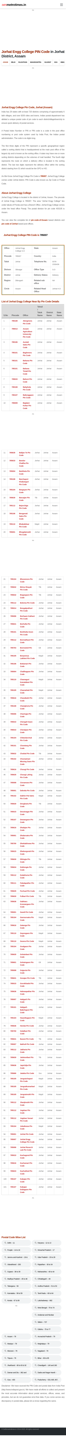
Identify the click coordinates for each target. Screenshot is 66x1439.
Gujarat (47, 62)
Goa (55, 62)
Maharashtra (35, 62)
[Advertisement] (33, 28)
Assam (5, 62)
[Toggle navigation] (62, 5)
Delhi (13, 62)
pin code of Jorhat (9, 224)
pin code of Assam (39, 220)
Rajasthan (22, 62)
